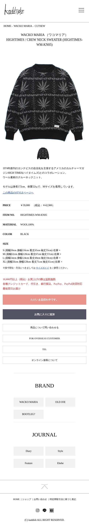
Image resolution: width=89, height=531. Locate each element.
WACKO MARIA (23, 26)
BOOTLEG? (28, 414)
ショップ (26, 499)
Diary (29, 451)
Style (60, 451)
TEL (44, 349)
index (44, 487)
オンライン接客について (45, 360)
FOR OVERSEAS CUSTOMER (44, 338)
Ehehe (60, 463)
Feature (29, 463)
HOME (7, 26)
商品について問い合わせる (44, 327)
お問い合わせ (40, 499)
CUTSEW (40, 26)
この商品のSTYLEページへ (18, 192)
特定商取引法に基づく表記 (63, 499)
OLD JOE (60, 402)
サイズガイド (42, 268)
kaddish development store (14, 9)
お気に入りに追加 (44, 314)
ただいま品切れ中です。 (44, 299)
